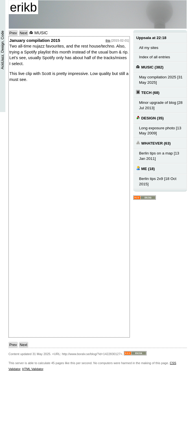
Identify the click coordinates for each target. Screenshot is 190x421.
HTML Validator (32, 369)
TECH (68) (147, 92)
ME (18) (145, 168)
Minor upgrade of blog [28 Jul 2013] (160, 105)
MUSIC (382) (149, 67)
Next (23, 33)
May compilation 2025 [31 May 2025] (160, 80)
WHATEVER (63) (153, 143)
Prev (13, 33)
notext (99, 150)
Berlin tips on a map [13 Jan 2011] (159, 156)
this (108, 40)
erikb (23, 7)
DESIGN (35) (149, 117)
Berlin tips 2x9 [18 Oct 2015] (157, 181)
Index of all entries (154, 57)
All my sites (148, 48)
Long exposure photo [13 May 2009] (160, 131)
